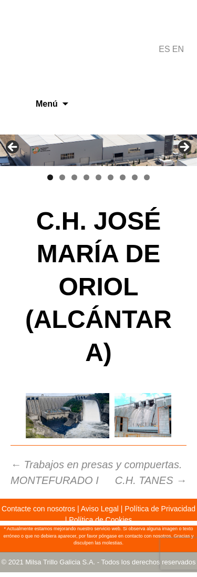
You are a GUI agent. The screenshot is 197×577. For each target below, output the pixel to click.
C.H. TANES (150, 480)
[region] (98, 150)
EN (178, 49)
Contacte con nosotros (38, 508)
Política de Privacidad (160, 508)
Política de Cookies (100, 520)
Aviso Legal (100, 508)
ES (164, 49)
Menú (47, 103)
